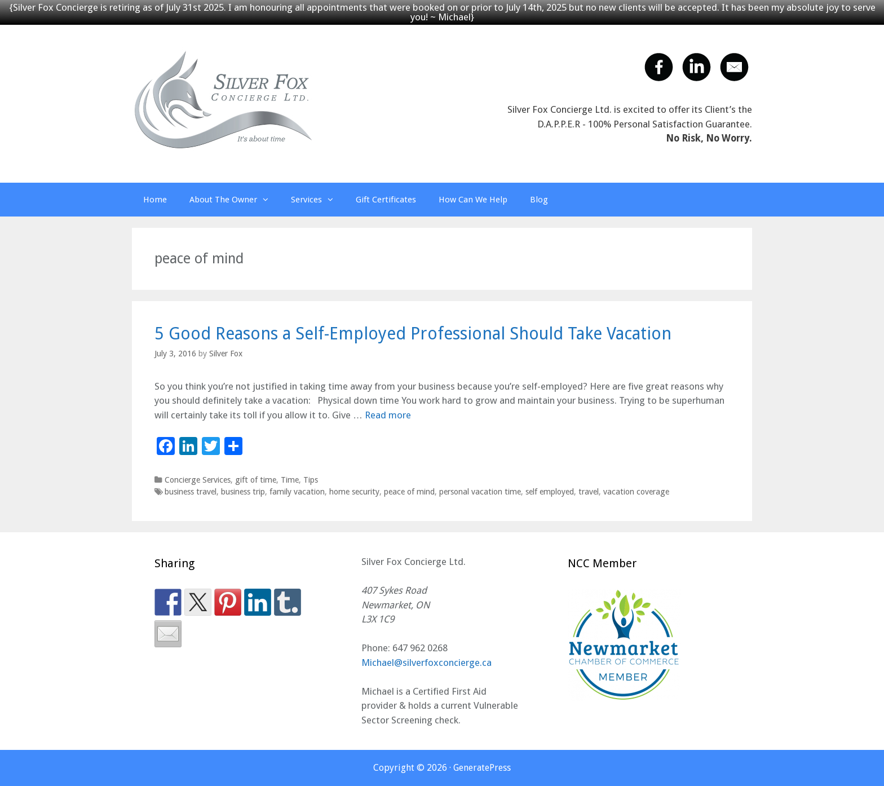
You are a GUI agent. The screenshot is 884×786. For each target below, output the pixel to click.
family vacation (297, 491)
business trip (243, 491)
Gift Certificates (386, 200)
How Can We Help (473, 200)
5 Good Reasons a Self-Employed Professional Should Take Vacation (412, 333)
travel (588, 491)
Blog (539, 200)
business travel (190, 491)
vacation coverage (636, 491)
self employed (549, 491)
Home (155, 200)
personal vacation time (480, 491)
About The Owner (234, 200)
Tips (310, 479)
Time (290, 479)
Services (317, 200)
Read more (388, 415)
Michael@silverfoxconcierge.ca (426, 662)
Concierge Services (198, 479)
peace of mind (409, 491)
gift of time (255, 479)
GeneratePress (482, 767)
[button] (268, 200)
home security (354, 491)
